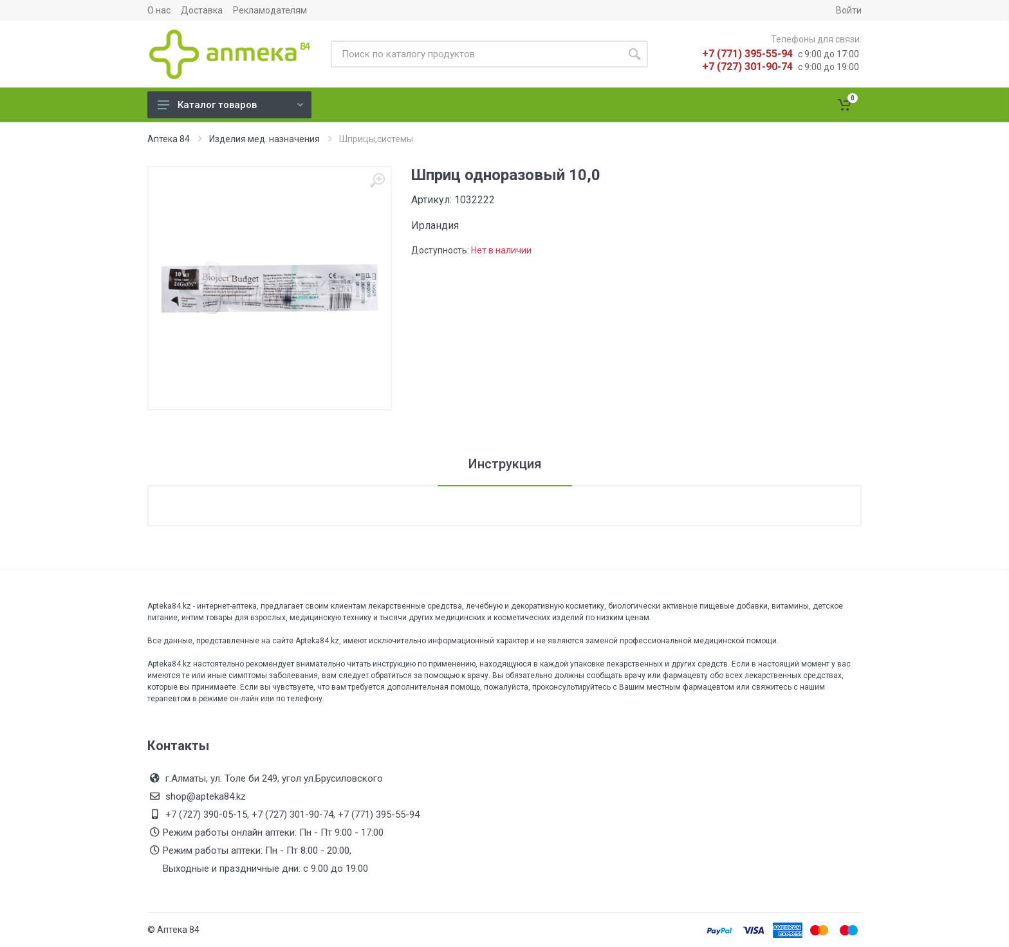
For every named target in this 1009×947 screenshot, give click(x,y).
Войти (849, 10)
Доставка (202, 10)
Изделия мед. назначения (264, 139)
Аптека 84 (168, 139)
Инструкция (504, 464)
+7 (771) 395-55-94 (747, 54)
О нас (159, 10)
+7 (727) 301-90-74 (747, 66)
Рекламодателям (270, 10)
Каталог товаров (230, 105)
